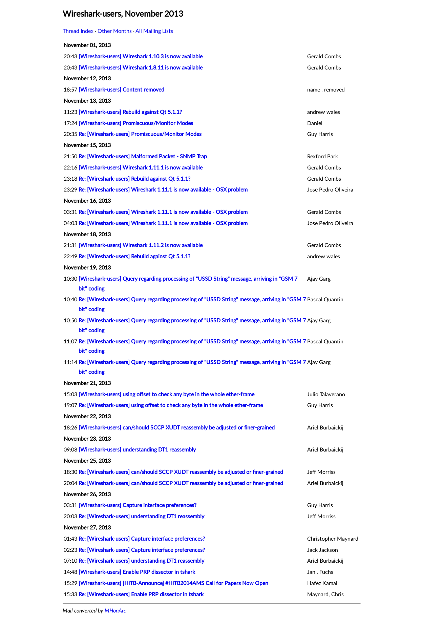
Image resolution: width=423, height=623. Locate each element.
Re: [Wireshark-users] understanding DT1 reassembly (141, 516)
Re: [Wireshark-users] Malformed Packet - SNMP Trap (143, 156)
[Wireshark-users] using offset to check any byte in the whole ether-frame (166, 394)
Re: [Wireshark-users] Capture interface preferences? (142, 539)
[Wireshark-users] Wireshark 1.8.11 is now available (141, 68)
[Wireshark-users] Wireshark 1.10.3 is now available (141, 56)
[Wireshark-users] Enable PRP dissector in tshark (137, 572)
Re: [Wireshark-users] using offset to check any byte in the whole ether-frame (171, 405)
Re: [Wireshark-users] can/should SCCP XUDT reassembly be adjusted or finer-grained (181, 472)
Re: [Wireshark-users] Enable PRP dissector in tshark (141, 594)
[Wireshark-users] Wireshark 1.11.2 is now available (141, 245)
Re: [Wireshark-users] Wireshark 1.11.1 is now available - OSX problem (163, 190)
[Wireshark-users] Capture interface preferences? (137, 505)
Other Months (115, 31)
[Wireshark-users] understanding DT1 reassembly (137, 450)
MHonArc (115, 611)
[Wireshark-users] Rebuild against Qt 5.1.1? (130, 112)
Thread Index (78, 31)
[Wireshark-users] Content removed (121, 90)
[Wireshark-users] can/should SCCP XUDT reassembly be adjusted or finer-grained (177, 427)
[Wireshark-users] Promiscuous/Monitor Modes (136, 123)
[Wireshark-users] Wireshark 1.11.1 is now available (141, 167)
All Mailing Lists (154, 31)
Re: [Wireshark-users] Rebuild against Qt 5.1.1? (134, 179)
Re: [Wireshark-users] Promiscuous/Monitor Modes (140, 134)
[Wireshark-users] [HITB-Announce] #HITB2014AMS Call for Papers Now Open (173, 583)
